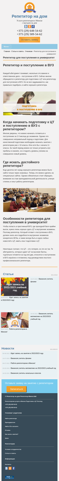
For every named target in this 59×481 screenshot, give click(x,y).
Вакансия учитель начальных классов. (22, 373)
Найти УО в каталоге (11, 426)
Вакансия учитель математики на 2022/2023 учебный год (42, 316)
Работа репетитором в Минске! (19, 363)
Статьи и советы (17, 51)
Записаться (16, 389)
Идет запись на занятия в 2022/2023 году (23, 353)
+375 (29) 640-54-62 (29, 30)
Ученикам (28, 51)
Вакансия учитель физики (17, 358)
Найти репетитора (11, 418)
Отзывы (7, 430)
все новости (53, 349)
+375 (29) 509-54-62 (29, 34)
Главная (7, 51)
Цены (7, 438)
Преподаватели (10, 422)
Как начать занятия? (11, 434)
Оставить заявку (29, 39)
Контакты (8, 464)
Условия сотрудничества (13, 449)
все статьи (54, 274)
